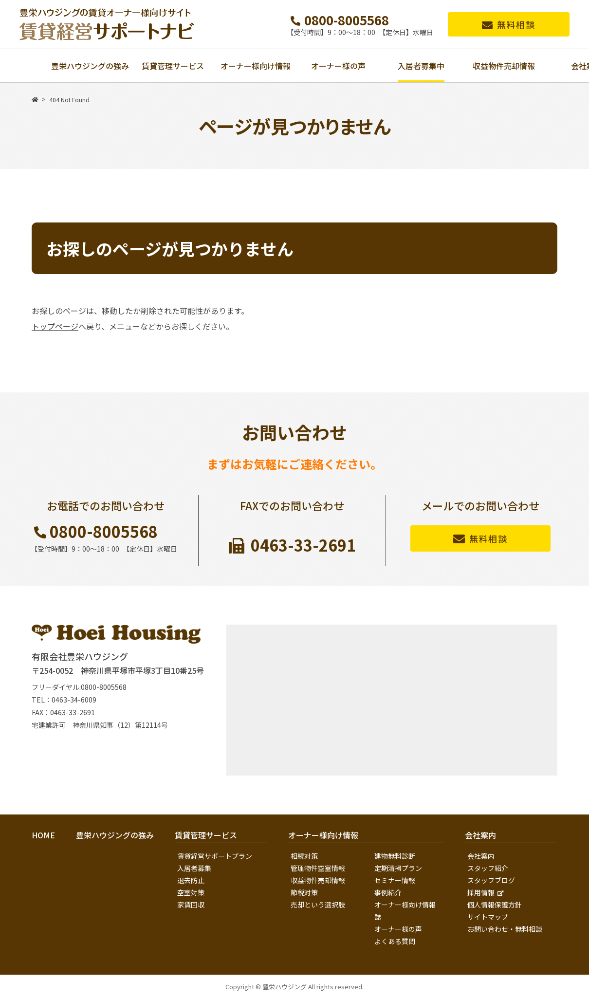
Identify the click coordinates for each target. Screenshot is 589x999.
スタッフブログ (491, 880)
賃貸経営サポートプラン (214, 856)
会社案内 (481, 856)
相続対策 (304, 856)
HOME (43, 835)
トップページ (55, 326)
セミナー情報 (394, 880)
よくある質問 (394, 941)
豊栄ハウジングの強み (115, 835)
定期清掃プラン (398, 868)
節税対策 (304, 892)
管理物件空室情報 (318, 868)
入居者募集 (194, 868)
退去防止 (190, 880)
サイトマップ (487, 917)
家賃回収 (190, 904)
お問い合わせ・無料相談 (504, 929)
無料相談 (516, 24)
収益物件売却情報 (318, 880)
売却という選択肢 (318, 904)
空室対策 (190, 892)
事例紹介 (388, 892)
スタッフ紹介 (487, 868)
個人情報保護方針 (494, 904)
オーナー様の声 (398, 929)
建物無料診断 (394, 856)
